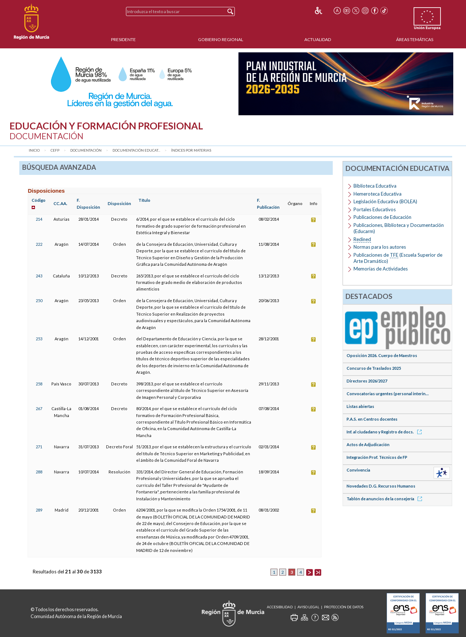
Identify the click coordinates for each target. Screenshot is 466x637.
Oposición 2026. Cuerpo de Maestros (382, 355)
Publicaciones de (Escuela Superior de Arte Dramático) (398, 258)
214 (39, 219)
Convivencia (358, 470)
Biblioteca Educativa (375, 186)
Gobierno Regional (220, 39)
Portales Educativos (375, 209)
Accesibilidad (280, 607)
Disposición (119, 203)
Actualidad (317, 39)
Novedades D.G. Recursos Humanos (381, 486)
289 (39, 510)
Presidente (123, 39)
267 (39, 408)
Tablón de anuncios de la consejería (385, 498)
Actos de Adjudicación (368, 444)
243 (39, 275)
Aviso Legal (308, 607)
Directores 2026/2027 (367, 380)
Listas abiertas (360, 406)
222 (39, 244)
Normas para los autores (380, 247)
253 (39, 338)
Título (144, 200)
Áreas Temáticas (414, 39)
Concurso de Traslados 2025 (374, 368)
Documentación (86, 150)
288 (39, 471)
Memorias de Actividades (381, 269)
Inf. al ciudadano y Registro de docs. (385, 431)
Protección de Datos (343, 607)
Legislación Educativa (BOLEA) (385, 201)
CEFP (55, 150)
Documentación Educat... (136, 150)
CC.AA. (60, 203)
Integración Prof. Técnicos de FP (377, 457)
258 (39, 383)
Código (39, 200)
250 (39, 300)
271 (39, 446)
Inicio (34, 150)
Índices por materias (191, 150)
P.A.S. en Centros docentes (372, 419)
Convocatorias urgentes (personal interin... (388, 393)
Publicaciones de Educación (382, 217)
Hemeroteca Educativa (378, 194)
